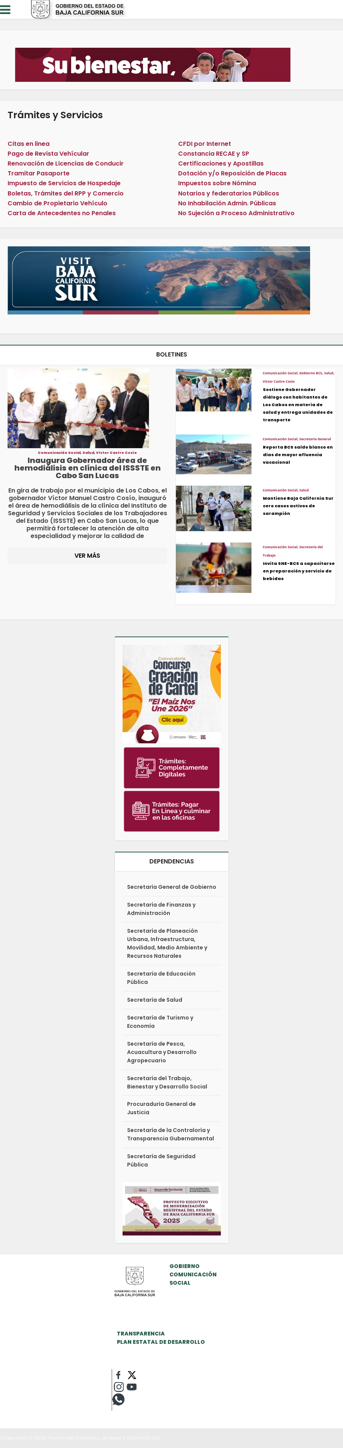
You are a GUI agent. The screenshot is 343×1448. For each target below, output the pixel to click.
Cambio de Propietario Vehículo (57, 203)
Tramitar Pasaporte (39, 173)
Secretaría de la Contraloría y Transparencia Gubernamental (170, 1134)
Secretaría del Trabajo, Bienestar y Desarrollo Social (167, 1082)
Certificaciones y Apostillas (221, 163)
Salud (88, 452)
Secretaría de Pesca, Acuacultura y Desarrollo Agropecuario (162, 1052)
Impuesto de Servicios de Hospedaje (64, 183)
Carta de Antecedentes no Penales (62, 213)
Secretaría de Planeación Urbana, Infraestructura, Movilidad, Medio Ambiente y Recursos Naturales (167, 943)
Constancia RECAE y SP (213, 153)
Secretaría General (315, 438)
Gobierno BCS (311, 373)
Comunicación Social (59, 452)
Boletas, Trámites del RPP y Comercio (66, 193)
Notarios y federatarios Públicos (228, 193)
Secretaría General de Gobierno (171, 887)
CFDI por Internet (204, 143)
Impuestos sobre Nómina (217, 183)
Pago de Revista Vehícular (48, 153)
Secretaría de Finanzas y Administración (161, 909)
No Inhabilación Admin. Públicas (227, 203)
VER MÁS (87, 555)
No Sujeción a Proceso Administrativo (236, 213)
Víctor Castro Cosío (116, 452)
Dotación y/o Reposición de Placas (232, 173)
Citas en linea (29, 143)
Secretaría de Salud (154, 1000)
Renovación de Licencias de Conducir (66, 163)
